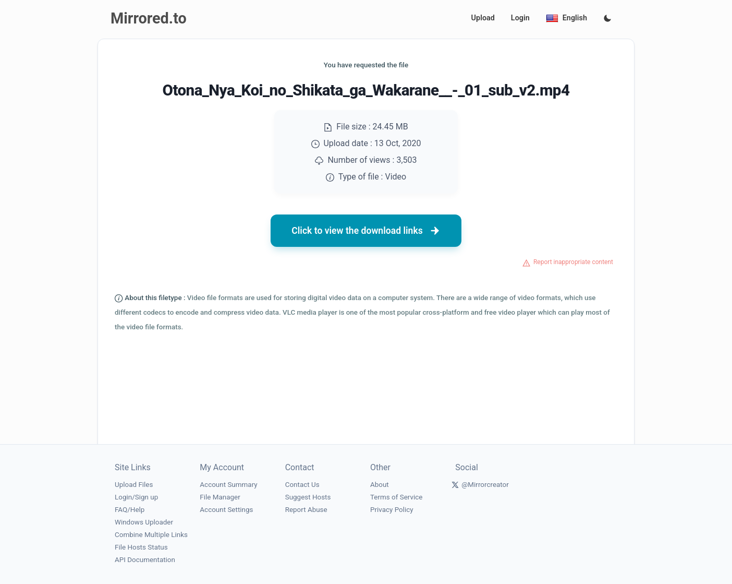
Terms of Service (396, 497)
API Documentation (145, 560)
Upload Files (134, 484)
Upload (483, 18)
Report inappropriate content (573, 262)
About (379, 484)
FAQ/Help (129, 510)
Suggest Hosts (308, 497)
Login (520, 18)
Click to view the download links (366, 230)
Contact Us (302, 484)
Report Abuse (306, 510)
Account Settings (226, 510)
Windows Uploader (144, 522)
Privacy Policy (391, 510)
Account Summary (228, 484)
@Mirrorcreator (485, 484)
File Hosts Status (141, 547)
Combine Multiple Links (151, 535)
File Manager (220, 497)
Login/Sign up (136, 497)
